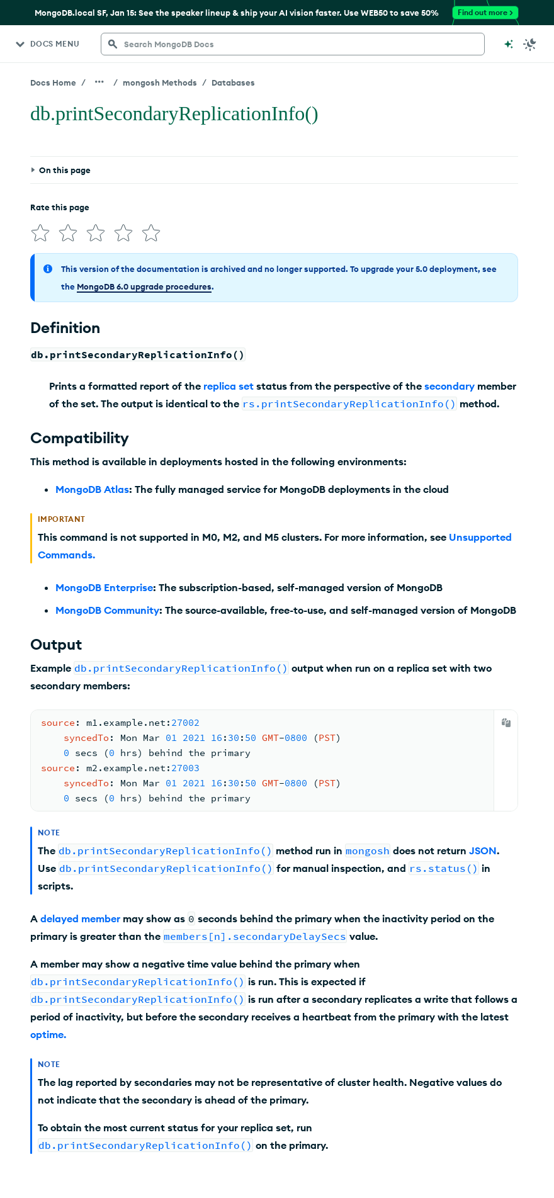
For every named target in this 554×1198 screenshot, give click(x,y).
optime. (48, 1034)
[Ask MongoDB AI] (508, 44)
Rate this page (59, 207)
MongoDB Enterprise (104, 587)
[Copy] (506, 723)
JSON (483, 850)
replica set (228, 386)
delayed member (80, 918)
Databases (233, 82)
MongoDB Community (107, 610)
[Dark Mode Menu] (530, 44)
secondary (449, 386)
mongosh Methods (160, 82)
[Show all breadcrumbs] (99, 82)
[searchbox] (293, 44)
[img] (40, 233)
